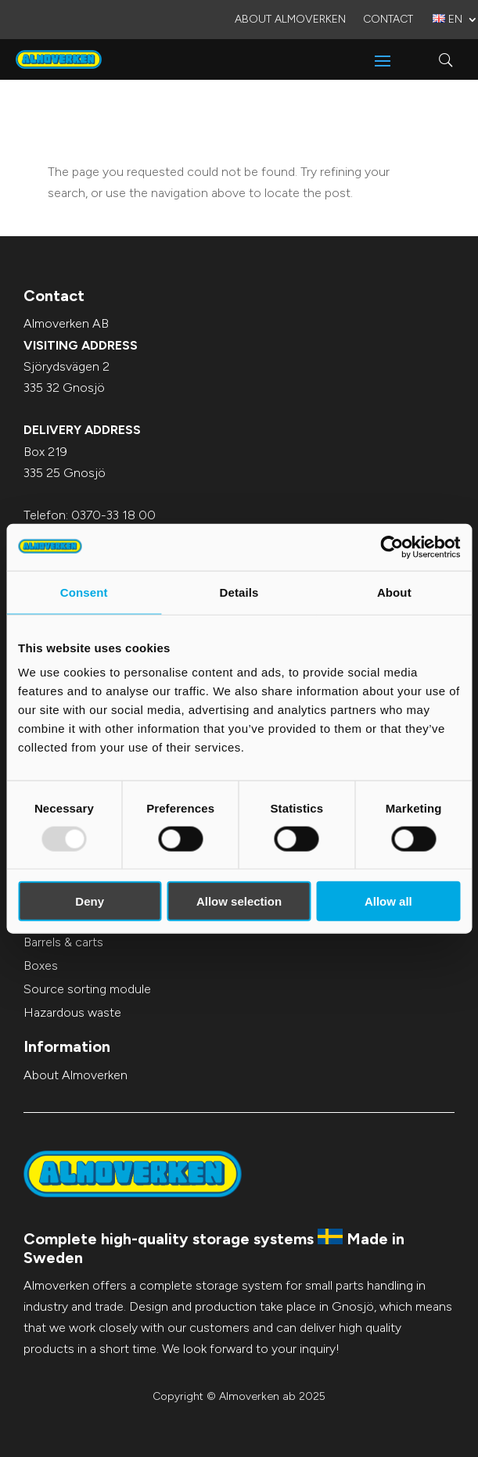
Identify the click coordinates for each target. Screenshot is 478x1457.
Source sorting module (87, 989)
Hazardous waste (72, 1012)
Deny (89, 901)
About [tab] (394, 591)
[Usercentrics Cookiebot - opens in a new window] (391, 546)
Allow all (388, 901)
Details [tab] (239, 591)
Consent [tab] (84, 591)
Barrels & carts (63, 942)
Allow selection (239, 901)
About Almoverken (290, 20)
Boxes (40, 965)
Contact (388, 20)
